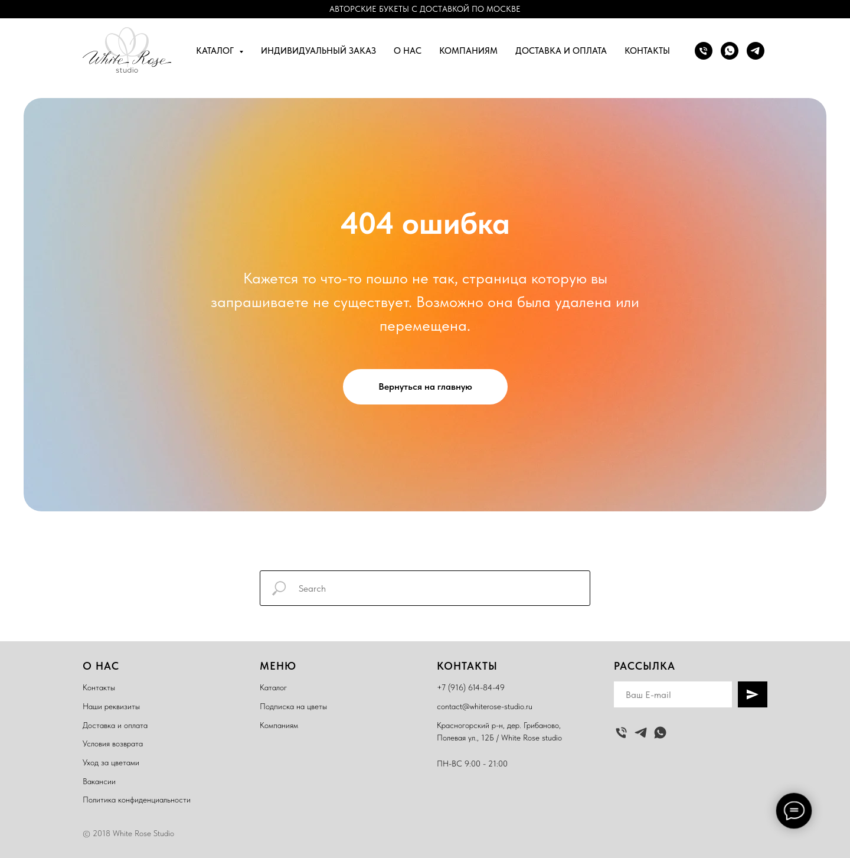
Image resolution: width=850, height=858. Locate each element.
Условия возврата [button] (113, 743)
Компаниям (468, 50)
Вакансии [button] (99, 781)
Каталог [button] (216, 50)
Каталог (273, 687)
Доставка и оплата (561, 50)
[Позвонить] (703, 51)
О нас (407, 50)
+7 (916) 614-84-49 (471, 687)
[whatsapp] (729, 51)
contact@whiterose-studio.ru (484, 706)
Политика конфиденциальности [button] (137, 799)
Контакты (647, 50)
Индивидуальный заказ (318, 50)
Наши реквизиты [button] (111, 706)
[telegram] (755, 51)
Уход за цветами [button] (111, 762)
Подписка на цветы (293, 706)
